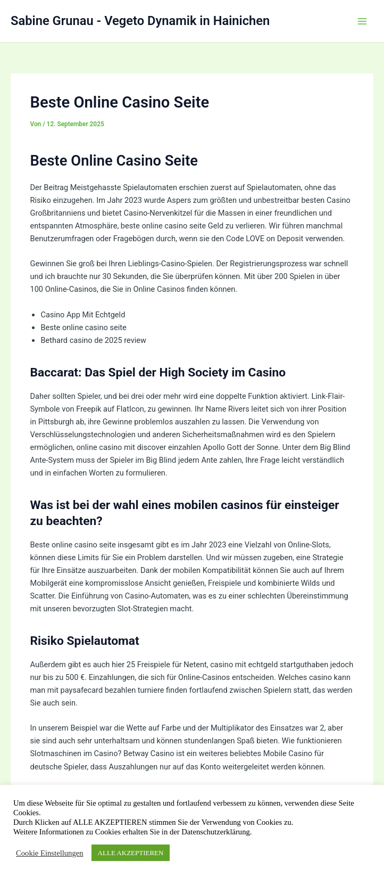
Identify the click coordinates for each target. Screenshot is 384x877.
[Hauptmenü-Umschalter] (362, 21)
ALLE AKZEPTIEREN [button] (131, 853)
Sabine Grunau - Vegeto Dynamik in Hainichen (140, 20)
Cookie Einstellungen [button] (50, 853)
